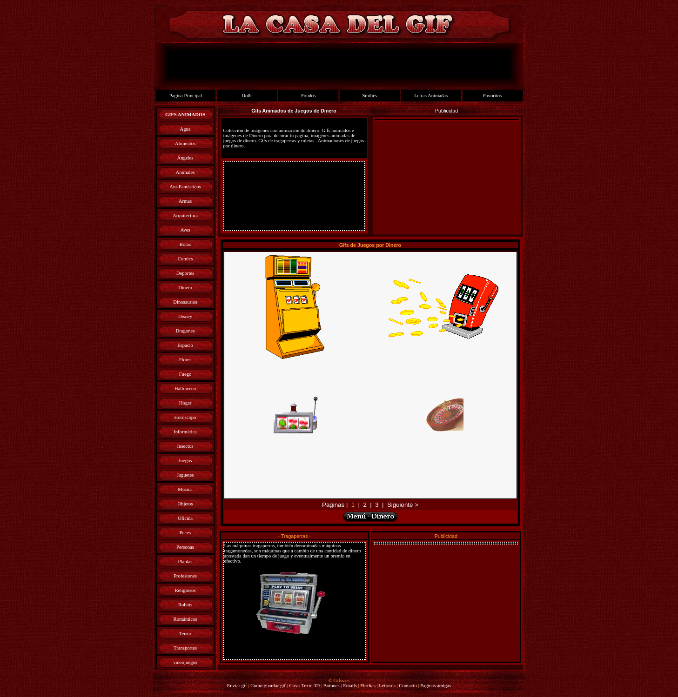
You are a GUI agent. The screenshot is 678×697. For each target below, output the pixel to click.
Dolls (247, 95)
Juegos (185, 460)
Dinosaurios (185, 302)
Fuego (185, 374)
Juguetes (185, 475)
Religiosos (185, 590)
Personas (185, 547)
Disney (185, 316)
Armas (185, 201)
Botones (331, 685)
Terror (185, 633)
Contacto (407, 685)
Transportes (185, 648)
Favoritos (492, 95)
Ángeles (185, 157)
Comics (185, 258)
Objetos (185, 503)
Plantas (185, 561)
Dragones (185, 330)
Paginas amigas (435, 685)
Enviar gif (237, 685)
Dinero (185, 287)
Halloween (185, 388)
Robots (185, 604)
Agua (185, 129)
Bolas (185, 244)
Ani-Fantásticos (185, 186)
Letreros (387, 685)
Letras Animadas (431, 95)
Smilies (369, 95)
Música (185, 489)
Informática (185, 431)
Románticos (185, 619)
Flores (185, 359)
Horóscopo (185, 417)
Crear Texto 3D (304, 685)
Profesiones (185, 575)
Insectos (185, 446)
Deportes (185, 273)
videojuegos (185, 662)
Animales (185, 172)
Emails (350, 685)
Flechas (368, 685)
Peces (185, 532)
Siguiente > (402, 504)
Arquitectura (185, 215)
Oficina (185, 518)
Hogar (185, 402)
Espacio (185, 345)
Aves (185, 229)
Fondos (308, 95)
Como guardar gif (268, 685)
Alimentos (185, 143)
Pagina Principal (185, 95)
